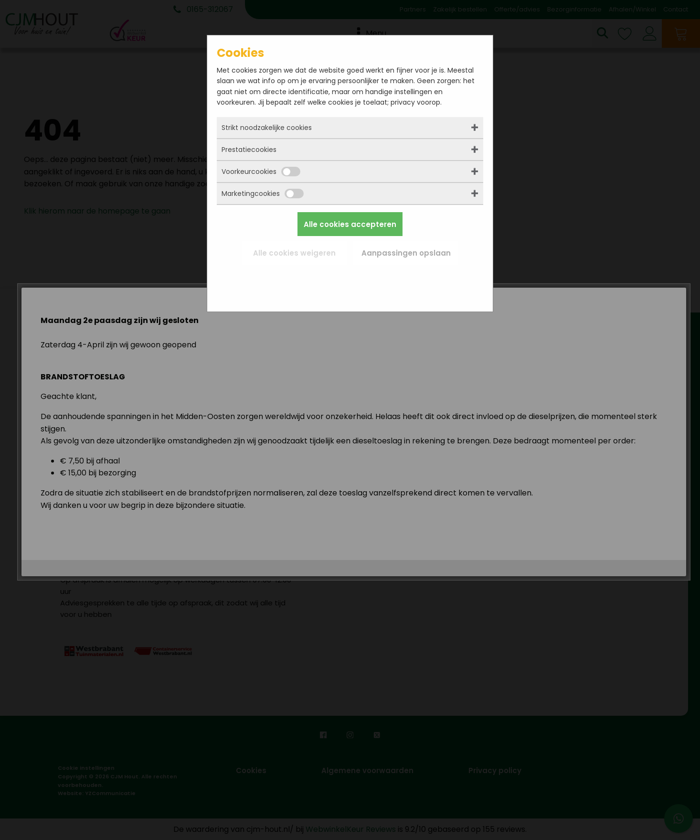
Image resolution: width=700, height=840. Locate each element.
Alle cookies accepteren (350, 224)
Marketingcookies (263, 193)
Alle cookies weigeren (294, 253)
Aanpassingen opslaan (406, 253)
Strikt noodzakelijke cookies (267, 127)
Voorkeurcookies (261, 171)
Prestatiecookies (249, 149)
